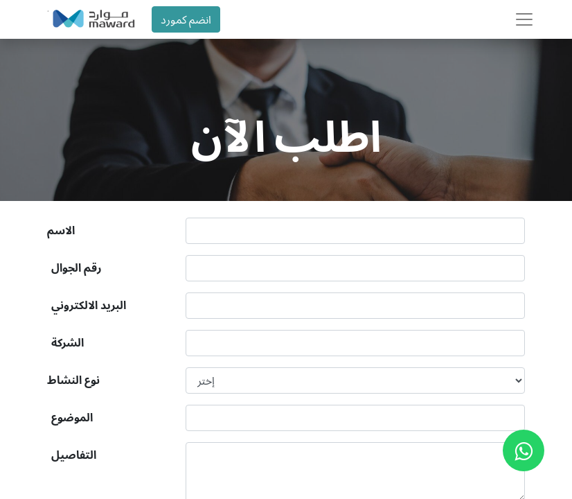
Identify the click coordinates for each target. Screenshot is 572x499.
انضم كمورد (186, 19)
